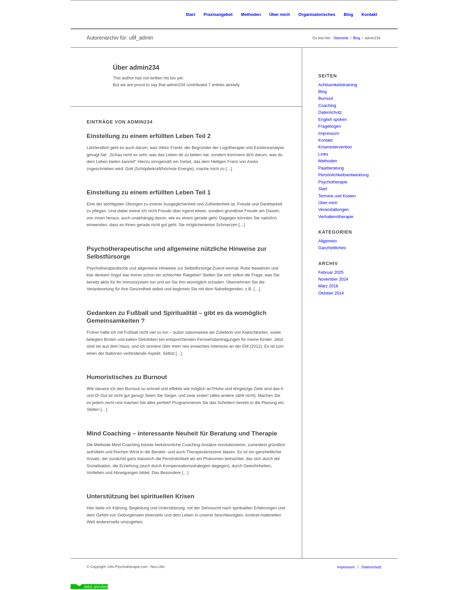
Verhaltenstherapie (335, 216)
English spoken (332, 119)
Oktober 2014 (331, 293)
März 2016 (328, 285)
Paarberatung (331, 168)
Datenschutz (330, 112)
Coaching (327, 105)
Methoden (327, 160)
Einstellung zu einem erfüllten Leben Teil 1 (149, 192)
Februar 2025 (331, 272)
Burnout (325, 98)
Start (322, 188)
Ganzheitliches (332, 247)
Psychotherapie (333, 181)
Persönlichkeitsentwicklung (343, 174)
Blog (322, 91)
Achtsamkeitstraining (337, 84)
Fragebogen (329, 126)
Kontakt (325, 140)
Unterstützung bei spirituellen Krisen (141, 496)
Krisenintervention (335, 147)
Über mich (327, 202)
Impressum (328, 133)
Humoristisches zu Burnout (127, 377)
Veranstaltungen (333, 209)
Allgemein (327, 240)
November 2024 (333, 279)
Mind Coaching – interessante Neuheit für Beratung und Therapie (182, 433)
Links (323, 154)
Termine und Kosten (337, 195)
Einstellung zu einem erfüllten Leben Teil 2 (149, 136)
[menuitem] (190, 14)
